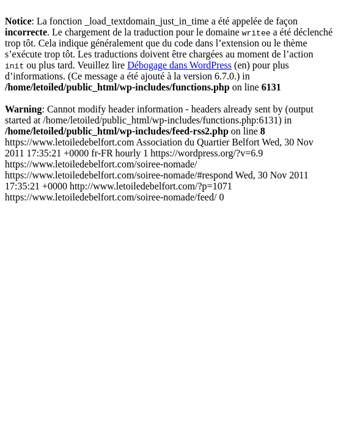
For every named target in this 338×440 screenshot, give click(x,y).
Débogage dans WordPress (179, 65)
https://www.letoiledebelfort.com (159, 169)
